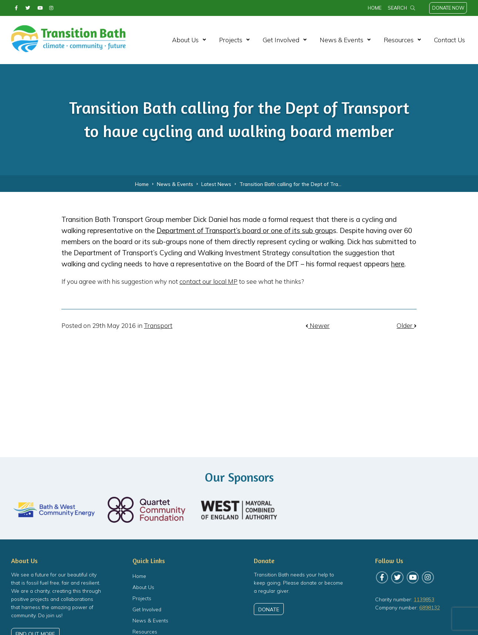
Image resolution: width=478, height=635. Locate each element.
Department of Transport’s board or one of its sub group (244, 230)
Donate (268, 609)
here (397, 263)
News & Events (341, 40)
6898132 (429, 607)
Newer (318, 325)
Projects (230, 40)
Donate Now (448, 8)
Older (407, 325)
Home (374, 8)
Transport (158, 325)
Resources (399, 40)
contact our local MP (208, 281)
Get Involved (281, 40)
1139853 (424, 599)
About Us (185, 40)
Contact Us (449, 40)
